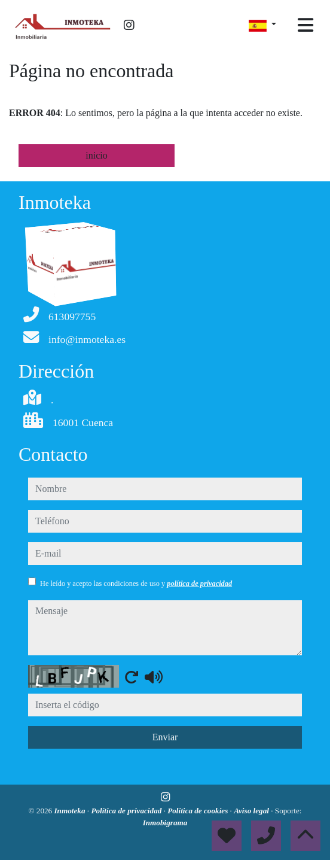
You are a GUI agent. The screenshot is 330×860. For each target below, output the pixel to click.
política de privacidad (199, 583)
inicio (96, 155)
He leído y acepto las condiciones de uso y (136, 583)
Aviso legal (252, 810)
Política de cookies (198, 810)
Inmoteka (70, 810)
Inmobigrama (165, 822)
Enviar (165, 737)
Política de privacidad (127, 810)
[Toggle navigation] (305, 25)
